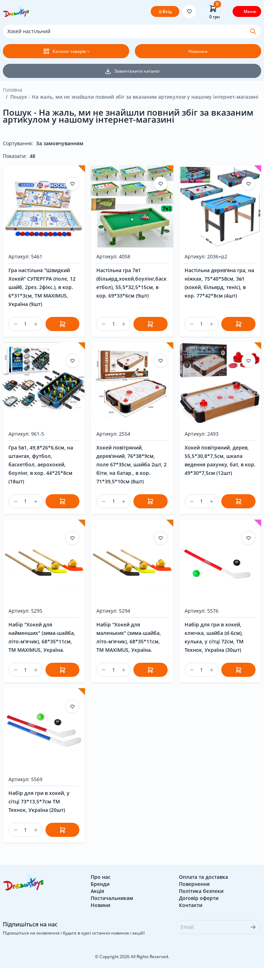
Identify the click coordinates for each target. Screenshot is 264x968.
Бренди (100, 884)
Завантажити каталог (132, 70)
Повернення (194, 884)
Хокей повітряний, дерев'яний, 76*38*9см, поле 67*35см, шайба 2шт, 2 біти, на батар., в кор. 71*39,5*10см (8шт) (131, 464)
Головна (12, 89)
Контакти (190, 905)
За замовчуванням (59, 143)
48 (32, 156)
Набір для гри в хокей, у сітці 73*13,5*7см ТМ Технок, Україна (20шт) (39, 801)
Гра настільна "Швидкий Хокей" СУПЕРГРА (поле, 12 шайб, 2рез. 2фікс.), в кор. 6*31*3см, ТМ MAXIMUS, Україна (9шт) (42, 287)
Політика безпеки (201, 891)
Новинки (198, 51)
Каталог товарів (64, 51)
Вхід (165, 11)
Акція (97, 891)
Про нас (100, 877)
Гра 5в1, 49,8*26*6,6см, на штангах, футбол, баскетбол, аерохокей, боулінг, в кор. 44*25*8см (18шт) (40, 464)
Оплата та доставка (203, 877)
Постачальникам (112, 898)
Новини (100, 905)
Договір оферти (198, 898)
